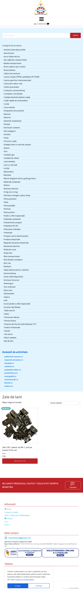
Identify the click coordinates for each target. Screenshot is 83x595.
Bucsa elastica (9, 69)
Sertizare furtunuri (11, 279)
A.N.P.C (7, 524)
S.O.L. (6, 521)
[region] (28, 579)
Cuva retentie (9, 106)
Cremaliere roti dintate (13, 93)
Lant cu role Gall (10, 164)
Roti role (7, 262)
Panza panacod (10, 198)
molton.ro (8, 385)
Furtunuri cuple (10, 140)
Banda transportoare (12, 62)
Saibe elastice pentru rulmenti (16, 269)
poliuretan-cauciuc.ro (13, 355)
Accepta (40, 586)
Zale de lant (8, 340)
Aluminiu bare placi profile (14, 49)
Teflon (6, 313)
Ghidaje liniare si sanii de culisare (17, 143)
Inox (5, 150)
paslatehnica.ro (11, 372)
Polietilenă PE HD (11, 225)
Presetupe (8, 231)
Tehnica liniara (10, 320)
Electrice (7, 113)
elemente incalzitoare (12, 120)
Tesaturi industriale (12, 326)
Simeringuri (8, 282)
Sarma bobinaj (10, 272)
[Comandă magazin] (65, 402)
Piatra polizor (9, 211)
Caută (75, 34)
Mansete (7, 174)
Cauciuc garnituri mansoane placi (17, 79)
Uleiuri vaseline (10, 337)
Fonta (6, 137)
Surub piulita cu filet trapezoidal (17, 303)
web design (65, 587)
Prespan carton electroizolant (16, 235)
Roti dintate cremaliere (13, 259)
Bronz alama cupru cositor (15, 66)
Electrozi (7, 116)
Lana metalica (9, 160)
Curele (6, 103)
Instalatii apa (9, 154)
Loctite (6, 167)
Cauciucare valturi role (13, 82)
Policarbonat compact (13, 221)
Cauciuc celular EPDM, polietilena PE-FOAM (21, 76)
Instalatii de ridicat (11, 157)
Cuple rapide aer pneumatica (16, 99)
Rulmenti (7, 265)
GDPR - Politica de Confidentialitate (23, 580)
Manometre (9, 171)
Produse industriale (12, 238)
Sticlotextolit (9, 292)
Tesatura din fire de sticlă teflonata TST (20, 323)
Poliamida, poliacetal (12, 218)
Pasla (6, 201)
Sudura (7, 296)
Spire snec (8, 289)
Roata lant (8, 252)
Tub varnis (8, 333)
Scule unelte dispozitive (13, 276)
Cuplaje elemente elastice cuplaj (17, 96)
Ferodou (7, 133)
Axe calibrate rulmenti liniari (15, 59)
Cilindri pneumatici (11, 86)
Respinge (18, 586)
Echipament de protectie (14, 110)
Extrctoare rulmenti (12, 127)
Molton (7, 184)
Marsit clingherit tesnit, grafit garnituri (20, 177)
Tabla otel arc (9, 309)
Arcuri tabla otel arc (12, 55)
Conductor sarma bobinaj (14, 89)
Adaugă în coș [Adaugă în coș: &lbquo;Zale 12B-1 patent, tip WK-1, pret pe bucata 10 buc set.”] (20, 460)
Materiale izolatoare (12, 181)
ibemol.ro (8, 382)
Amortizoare (9, 52)
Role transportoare (12, 255)
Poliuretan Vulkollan (12, 228)
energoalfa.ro (10, 375)
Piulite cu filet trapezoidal (14, 215)
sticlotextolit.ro (11, 378)
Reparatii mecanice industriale (16, 242)
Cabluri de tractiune (12, 72)
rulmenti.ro (9, 365)
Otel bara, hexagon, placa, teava (17, 194)
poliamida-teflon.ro (12, 369)
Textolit (7, 330)
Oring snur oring (11, 191)
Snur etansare (9, 286)
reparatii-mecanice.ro (13, 359)
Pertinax (7, 208)
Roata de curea (10, 248)
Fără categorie (10, 130)
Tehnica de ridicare (11, 316)
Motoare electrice (11, 188)
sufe (5, 299)
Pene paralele (9, 204)
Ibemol (6, 147)
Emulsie (7, 123)
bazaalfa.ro (9, 362)
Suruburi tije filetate (12, 306)
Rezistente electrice (12, 245)
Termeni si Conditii (11, 511)
